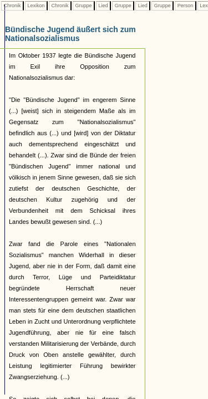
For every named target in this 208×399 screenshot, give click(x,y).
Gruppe (83, 5)
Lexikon (36, 5)
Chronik (12, 5)
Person (185, 5)
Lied (103, 5)
